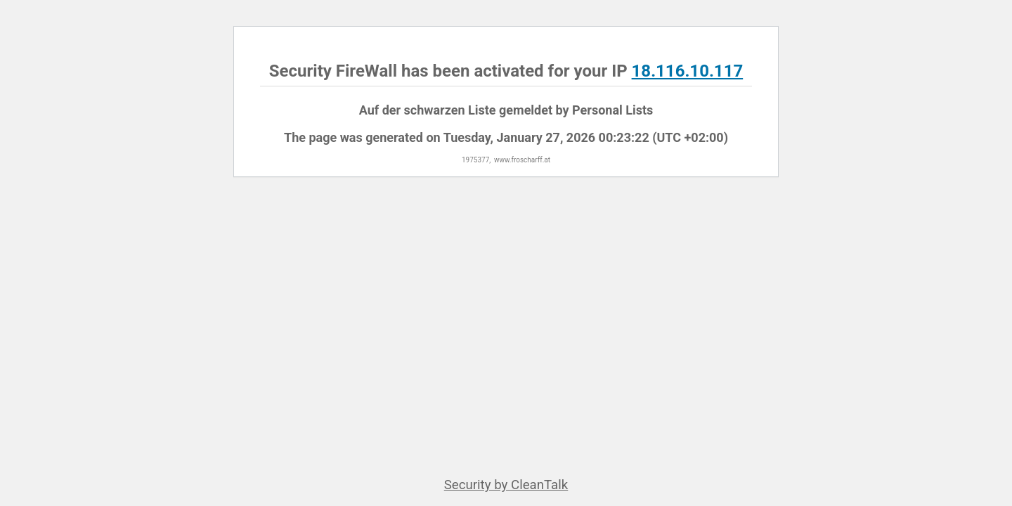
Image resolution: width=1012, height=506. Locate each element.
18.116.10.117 (688, 71)
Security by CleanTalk (506, 485)
